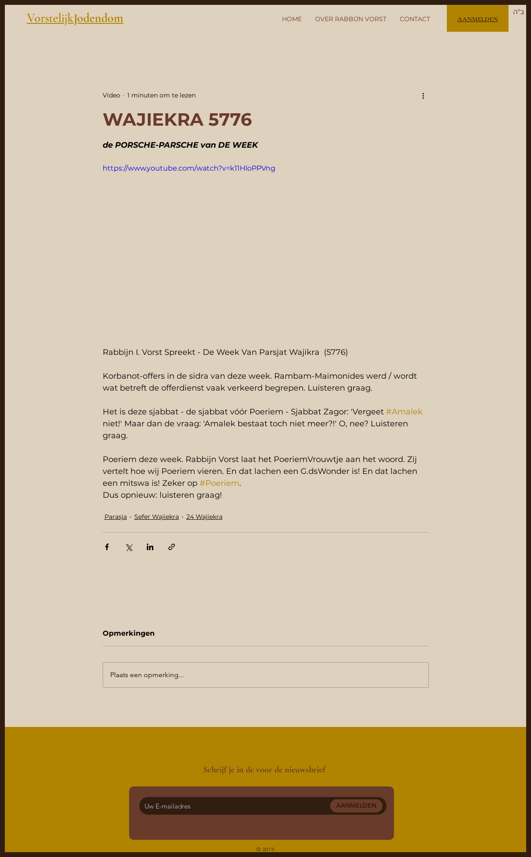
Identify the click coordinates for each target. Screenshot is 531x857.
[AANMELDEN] (356, 805)
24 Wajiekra (204, 517)
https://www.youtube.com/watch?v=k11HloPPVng (189, 168)
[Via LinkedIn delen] (150, 547)
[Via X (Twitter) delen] (128, 547)
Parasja (115, 517)
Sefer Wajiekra (156, 517)
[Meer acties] (423, 95)
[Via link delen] (171, 547)
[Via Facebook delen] (107, 547)
